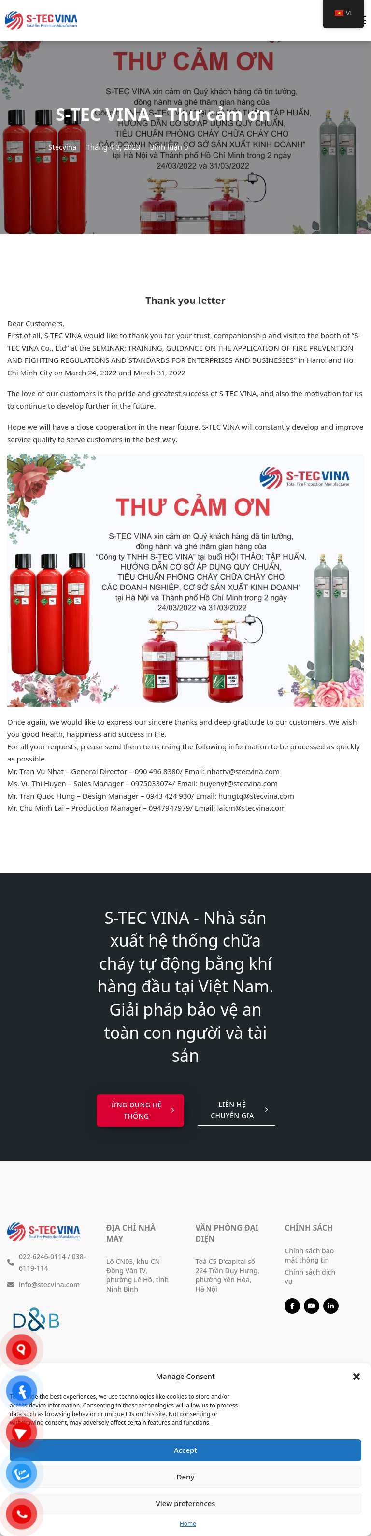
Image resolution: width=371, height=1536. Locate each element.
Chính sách (309, 1227)
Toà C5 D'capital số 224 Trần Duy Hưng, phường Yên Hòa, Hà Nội (227, 1275)
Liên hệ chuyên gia (239, 1110)
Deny (186, 1476)
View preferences (185, 1503)
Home (188, 1524)
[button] (356, 1376)
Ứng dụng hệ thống (142, 1110)
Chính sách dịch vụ (310, 1276)
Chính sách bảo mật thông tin (309, 1255)
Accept (185, 1450)
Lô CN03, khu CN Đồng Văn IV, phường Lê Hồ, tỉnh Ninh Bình (137, 1275)
